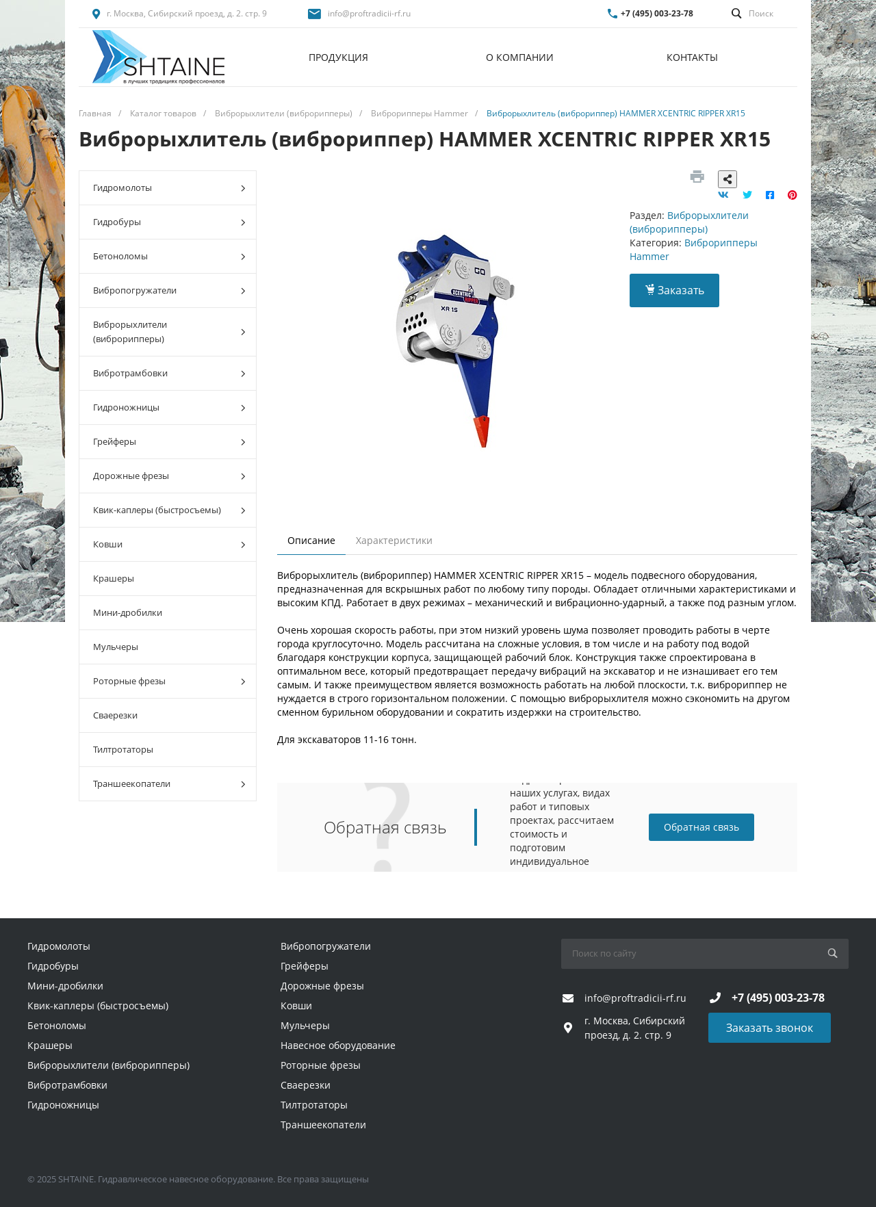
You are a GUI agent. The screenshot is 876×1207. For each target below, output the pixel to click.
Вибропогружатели (169, 290)
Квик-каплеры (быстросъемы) (169, 510)
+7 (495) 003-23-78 (657, 13)
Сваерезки (115, 715)
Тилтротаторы (123, 749)
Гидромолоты (169, 187)
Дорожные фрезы (169, 475)
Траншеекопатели (169, 783)
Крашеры (113, 578)
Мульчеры (115, 646)
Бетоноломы (169, 256)
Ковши (169, 544)
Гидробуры (169, 222)
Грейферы (169, 441)
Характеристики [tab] (394, 540)
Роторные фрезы (169, 681)
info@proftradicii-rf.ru (369, 13)
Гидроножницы (169, 407)
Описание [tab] (311, 540)
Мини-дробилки (127, 612)
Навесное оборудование (338, 1045)
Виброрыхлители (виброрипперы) (169, 331)
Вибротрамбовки (169, 373)
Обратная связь (701, 826)
